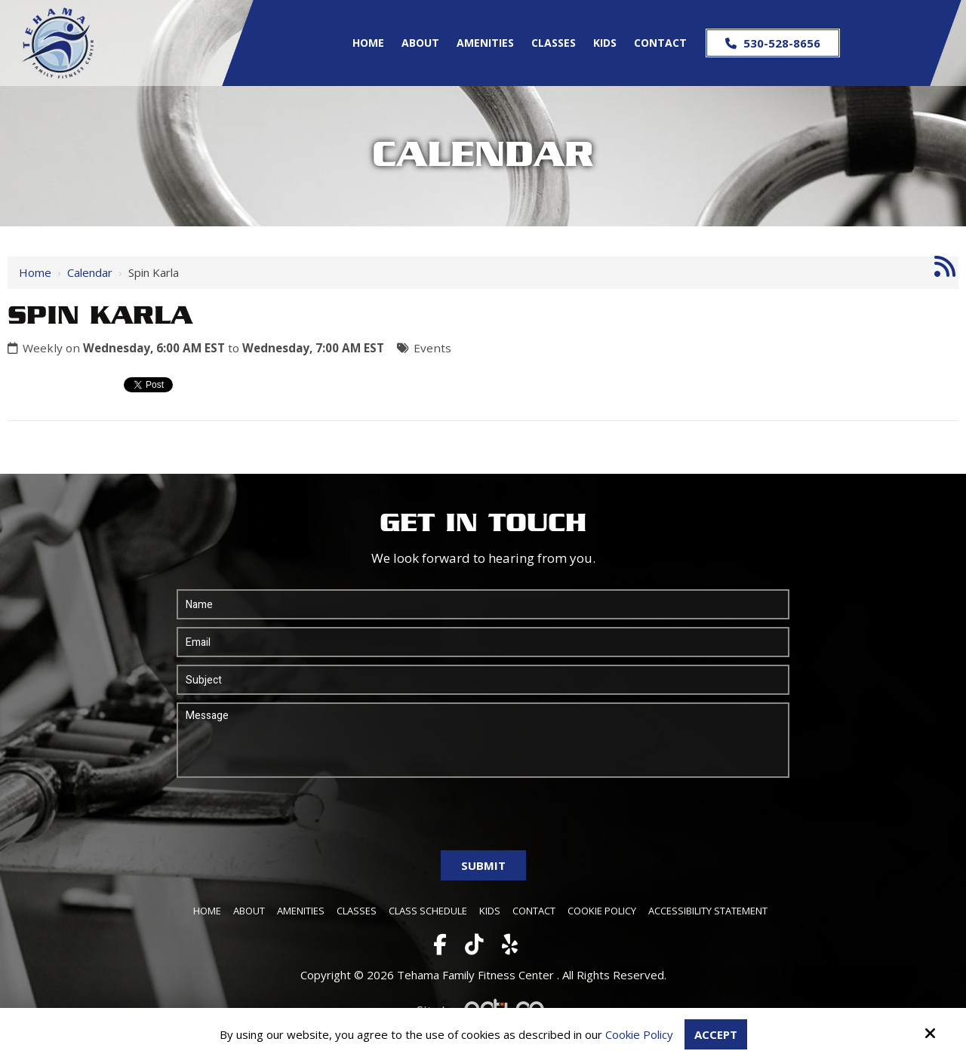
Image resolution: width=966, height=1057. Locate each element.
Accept (715, 1034)
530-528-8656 (772, 43)
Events (432, 347)
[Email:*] (483, 642)
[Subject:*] (483, 680)
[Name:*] (483, 604)
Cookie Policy (639, 1034)
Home (35, 272)
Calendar (89, 272)
